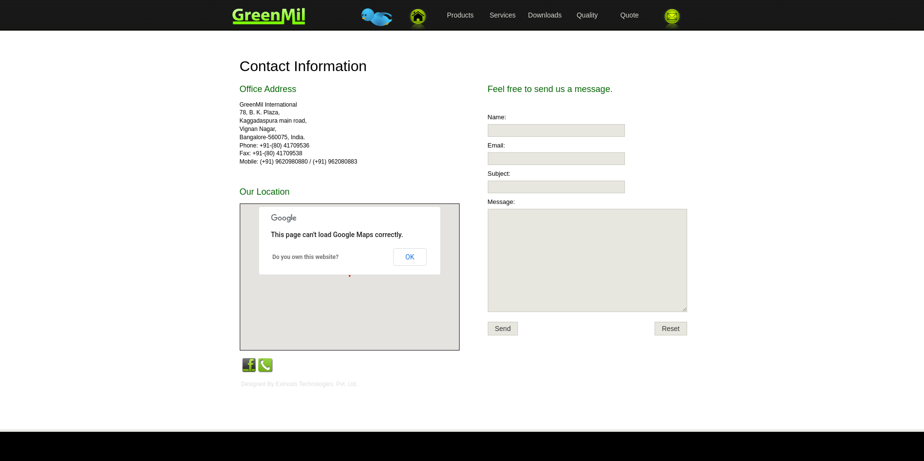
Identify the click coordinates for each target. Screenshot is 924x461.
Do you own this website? (305, 257)
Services (503, 15)
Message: (501, 201)
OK (410, 257)
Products (460, 15)
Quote (629, 15)
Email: (496, 145)
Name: (497, 117)
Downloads (545, 15)
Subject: (499, 173)
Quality (587, 15)
